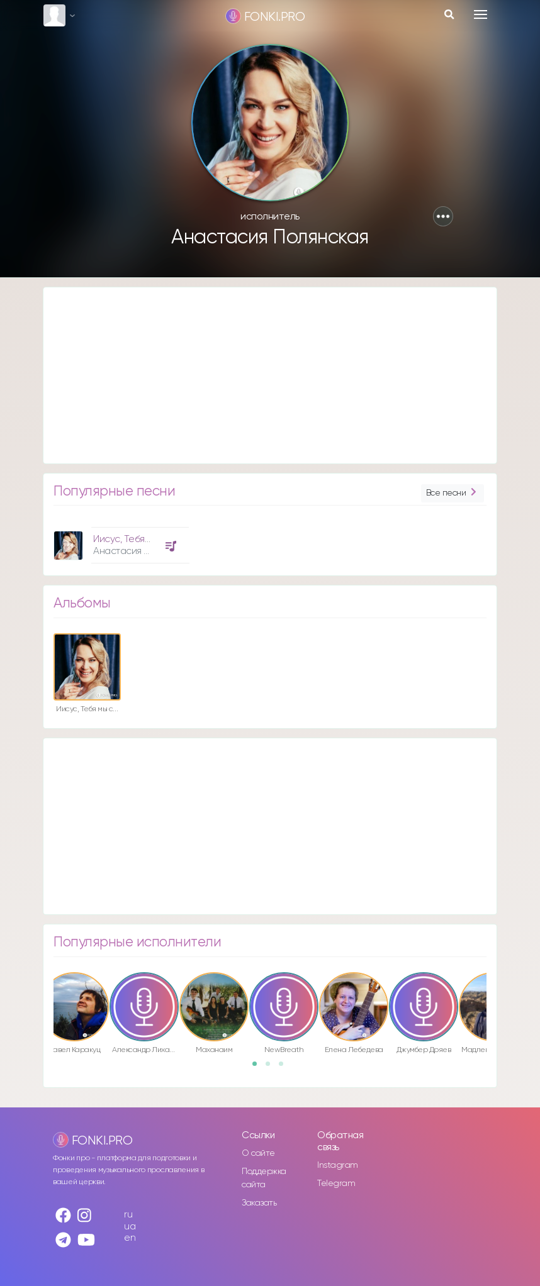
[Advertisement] (270, 375)
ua (129, 1226)
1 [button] (258, 1068)
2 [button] (272, 1068)
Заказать (259, 1203)
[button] (443, 216)
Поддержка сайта (264, 1178)
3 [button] (285, 1068)
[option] (119, 540)
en (129, 1238)
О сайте (258, 1153)
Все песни (452, 493)
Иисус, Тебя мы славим (143, 539)
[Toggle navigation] (480, 14)
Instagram (337, 1165)
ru (128, 1214)
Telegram (336, 1183)
